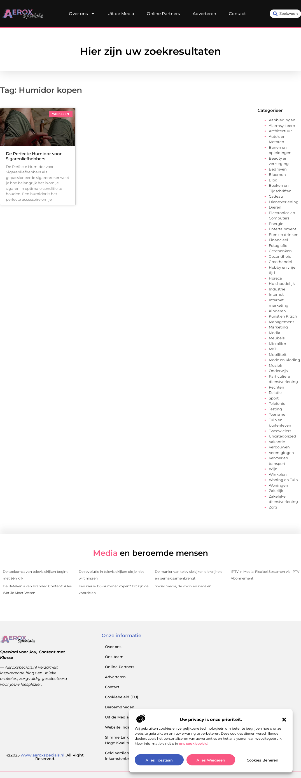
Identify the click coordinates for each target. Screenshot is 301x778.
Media (274, 332)
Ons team (114, 656)
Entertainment (282, 229)
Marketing (278, 327)
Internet (276, 294)
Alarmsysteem (282, 125)
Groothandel (280, 261)
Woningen (278, 485)
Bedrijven (278, 169)
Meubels (276, 338)
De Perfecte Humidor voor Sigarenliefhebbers (34, 156)
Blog (273, 180)
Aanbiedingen (282, 120)
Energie (276, 223)
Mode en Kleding (284, 360)
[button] (284, 739)
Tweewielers (280, 431)
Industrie (277, 289)
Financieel (278, 240)
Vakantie (277, 441)
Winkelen (278, 474)
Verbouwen (279, 447)
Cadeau (276, 196)
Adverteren (204, 13)
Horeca (275, 278)
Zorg (273, 507)
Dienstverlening (283, 202)
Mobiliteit (277, 354)
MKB (273, 349)
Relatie (275, 392)
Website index (118, 727)
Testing (275, 409)
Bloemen (277, 174)
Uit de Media (121, 13)
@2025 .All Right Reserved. (45, 757)
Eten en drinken (283, 234)
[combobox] (285, 14)
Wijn (273, 469)
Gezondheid (280, 256)
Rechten (276, 387)
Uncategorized (282, 436)
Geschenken (280, 251)
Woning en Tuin (283, 479)
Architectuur (280, 131)
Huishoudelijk (282, 283)
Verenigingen (281, 452)
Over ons (82, 13)
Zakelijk (276, 490)
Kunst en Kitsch (283, 316)
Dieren (275, 207)
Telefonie (277, 403)
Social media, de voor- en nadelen (183, 586)
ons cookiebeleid (193, 764)
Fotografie (278, 245)
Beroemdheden (119, 707)
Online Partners (163, 13)
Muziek (275, 365)
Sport (274, 398)
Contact (237, 13)
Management (281, 322)
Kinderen (277, 311)
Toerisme (277, 414)
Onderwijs (278, 370)
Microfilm (277, 343)
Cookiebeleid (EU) (121, 697)
